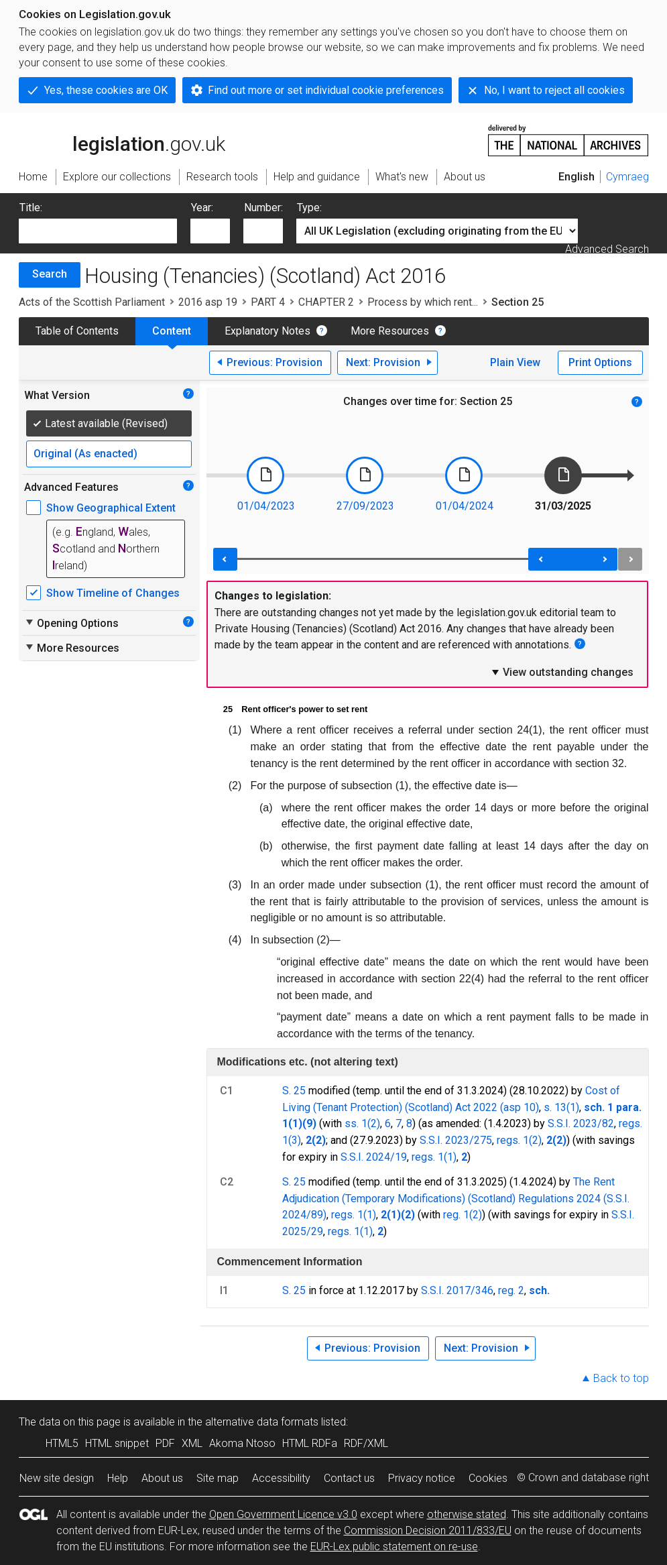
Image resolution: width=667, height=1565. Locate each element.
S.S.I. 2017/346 (457, 1290)
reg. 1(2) (462, 1214)
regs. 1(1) (434, 1157)
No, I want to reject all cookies (554, 90)
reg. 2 (511, 1290)
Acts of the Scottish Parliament (92, 302)
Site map (217, 1478)
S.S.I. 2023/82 (581, 1123)
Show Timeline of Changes (113, 593)
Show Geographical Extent (111, 508)
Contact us (349, 1478)
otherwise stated (466, 1514)
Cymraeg (627, 176)
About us (162, 1478)
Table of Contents (77, 331)
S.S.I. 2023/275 (456, 1140)
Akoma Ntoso (242, 1443)
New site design (56, 1478)
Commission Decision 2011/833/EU (427, 1530)
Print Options (600, 362)
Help (117, 1478)
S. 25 (294, 1090)
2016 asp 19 (207, 302)
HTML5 (62, 1443)
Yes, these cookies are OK (106, 90)
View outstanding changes (561, 672)
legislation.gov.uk (122, 139)
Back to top (621, 1378)
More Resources (390, 331)
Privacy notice (421, 1478)
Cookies (488, 1478)
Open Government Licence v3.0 (283, 1514)
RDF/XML (366, 1443)
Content (171, 331)
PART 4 (268, 302)
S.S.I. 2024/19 (374, 1157)
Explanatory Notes (267, 331)
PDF (165, 1443)
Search (49, 274)
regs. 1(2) (519, 1140)
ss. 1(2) (362, 1123)
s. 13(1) (561, 1107)
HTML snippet (117, 1443)
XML (192, 1443)
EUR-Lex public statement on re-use (394, 1546)
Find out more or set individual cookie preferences (326, 90)
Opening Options (71, 623)
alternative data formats (261, 1421)
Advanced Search (607, 249)
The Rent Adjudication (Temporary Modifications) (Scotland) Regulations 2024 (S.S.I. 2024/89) (455, 1198)
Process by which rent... (422, 302)
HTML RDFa (309, 1443)
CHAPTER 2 (326, 302)
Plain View (515, 362)
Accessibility (281, 1478)
